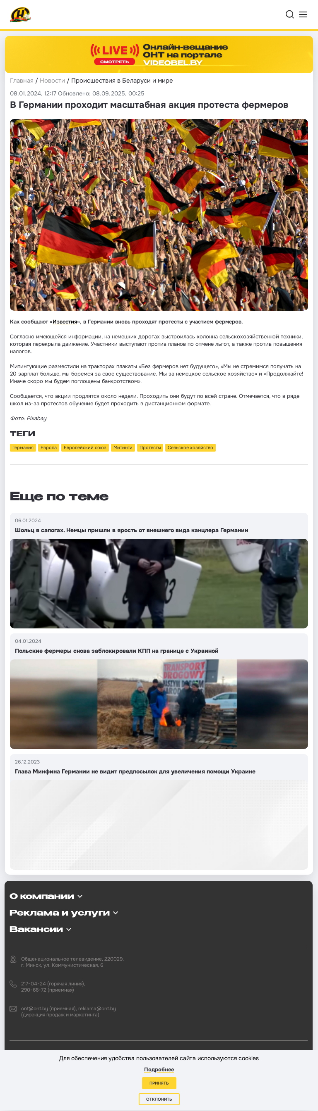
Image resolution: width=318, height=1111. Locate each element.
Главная (22, 80)
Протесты (150, 447)
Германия (23, 447)
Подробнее (159, 1069)
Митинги (122, 447)
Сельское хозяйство (190, 447)
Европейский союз (85, 447)
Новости (52, 80)
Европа (49, 447)
